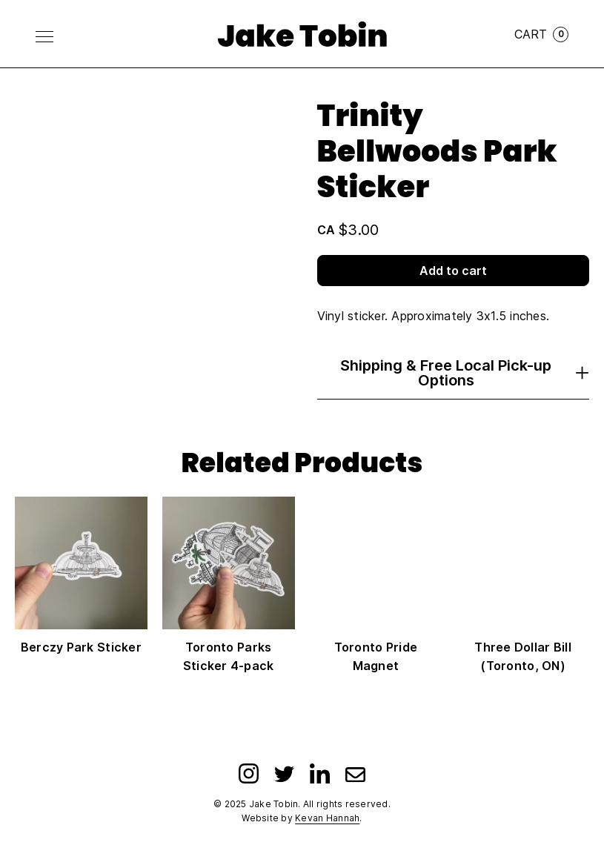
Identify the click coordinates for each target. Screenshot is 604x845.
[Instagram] (249, 773)
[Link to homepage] (302, 34)
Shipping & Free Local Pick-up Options (464, 373)
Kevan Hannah (327, 818)
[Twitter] (284, 773)
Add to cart (453, 270)
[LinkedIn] (320, 773)
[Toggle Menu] (44, 37)
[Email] (355, 773)
